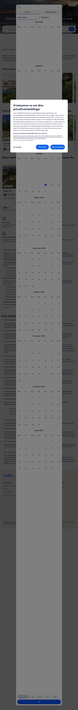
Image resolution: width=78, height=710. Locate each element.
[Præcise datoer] (23, 696)
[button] (45, 32)
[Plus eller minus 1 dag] (32, 696)
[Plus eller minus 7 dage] (54, 696)
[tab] (27, 12)
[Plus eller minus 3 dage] (46, 696)
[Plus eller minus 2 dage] (39, 696)
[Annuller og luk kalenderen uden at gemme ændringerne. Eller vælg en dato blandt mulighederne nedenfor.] (19, 7)
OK (39, 702)
